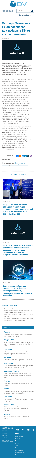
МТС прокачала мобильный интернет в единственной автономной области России (18, 409)
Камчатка (8, 397)
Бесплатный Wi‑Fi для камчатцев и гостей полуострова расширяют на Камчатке (19, 400)
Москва (17, 441)
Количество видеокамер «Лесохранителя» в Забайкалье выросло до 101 (19, 367)
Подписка (4, 437)
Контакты (4, 433)
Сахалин (7, 332)
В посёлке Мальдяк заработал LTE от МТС (19, 360)
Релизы (17, 455)
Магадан (7, 357)
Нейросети (14, 165)
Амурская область (11, 371)
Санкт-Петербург (19, 436)
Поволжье (18, 438)
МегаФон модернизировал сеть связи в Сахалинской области (18, 335)
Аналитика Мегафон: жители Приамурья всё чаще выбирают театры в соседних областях (18, 375)
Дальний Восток (19, 450)
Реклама (4, 435)
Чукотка (7, 414)
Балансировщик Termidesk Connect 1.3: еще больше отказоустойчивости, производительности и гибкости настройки (17, 290)
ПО (11, 160)
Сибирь (17, 443)
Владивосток (9, 340)
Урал (16, 445)
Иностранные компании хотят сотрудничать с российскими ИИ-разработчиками (18, 319)
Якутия (6, 389)
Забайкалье (8, 363)
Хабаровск (8, 349)
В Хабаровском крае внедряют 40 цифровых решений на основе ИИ (16, 353)
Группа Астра (23, 165)
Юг (16, 448)
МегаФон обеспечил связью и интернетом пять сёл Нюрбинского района (19, 392)
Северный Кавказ (20, 452)
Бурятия (7, 381)
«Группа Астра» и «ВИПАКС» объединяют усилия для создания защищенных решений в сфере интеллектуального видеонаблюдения (18, 209)
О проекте (4, 431)
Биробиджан (9, 405)
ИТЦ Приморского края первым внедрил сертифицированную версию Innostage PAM (18, 344)
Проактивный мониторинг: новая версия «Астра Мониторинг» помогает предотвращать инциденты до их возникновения (19, 310)
